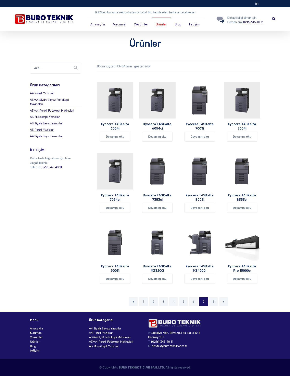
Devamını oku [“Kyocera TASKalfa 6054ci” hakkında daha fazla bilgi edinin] (157, 136)
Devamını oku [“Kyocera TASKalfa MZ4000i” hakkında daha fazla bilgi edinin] (200, 279)
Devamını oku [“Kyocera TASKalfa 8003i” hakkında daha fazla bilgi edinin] (200, 208)
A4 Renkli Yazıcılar (42, 93)
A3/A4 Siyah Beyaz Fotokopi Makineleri (49, 102)
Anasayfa (97, 24)
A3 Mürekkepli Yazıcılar (45, 117)
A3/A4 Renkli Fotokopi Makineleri (52, 110)
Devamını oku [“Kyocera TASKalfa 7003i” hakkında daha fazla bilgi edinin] (200, 136)
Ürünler (161, 24)
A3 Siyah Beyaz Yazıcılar (46, 123)
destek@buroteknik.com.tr (169, 346)
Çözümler (141, 24)
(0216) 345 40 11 (162, 341)
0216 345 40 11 (253, 22)
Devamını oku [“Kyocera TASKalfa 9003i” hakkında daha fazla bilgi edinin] (115, 279)
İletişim (194, 24)
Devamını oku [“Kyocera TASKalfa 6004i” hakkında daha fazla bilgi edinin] (115, 136)
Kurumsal (119, 24)
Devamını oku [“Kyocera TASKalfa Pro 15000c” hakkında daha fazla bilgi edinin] (242, 279)
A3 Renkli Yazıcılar (42, 130)
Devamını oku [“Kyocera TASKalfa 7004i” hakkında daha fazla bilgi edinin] (242, 136)
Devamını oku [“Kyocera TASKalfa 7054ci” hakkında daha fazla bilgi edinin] (115, 208)
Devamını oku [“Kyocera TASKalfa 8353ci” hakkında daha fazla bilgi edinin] (242, 208)
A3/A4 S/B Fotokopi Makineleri (110, 337)
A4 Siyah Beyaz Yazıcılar (46, 136)
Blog (178, 24)
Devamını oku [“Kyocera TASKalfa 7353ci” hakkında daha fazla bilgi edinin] (157, 208)
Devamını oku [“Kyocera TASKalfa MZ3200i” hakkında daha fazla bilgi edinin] (157, 279)
